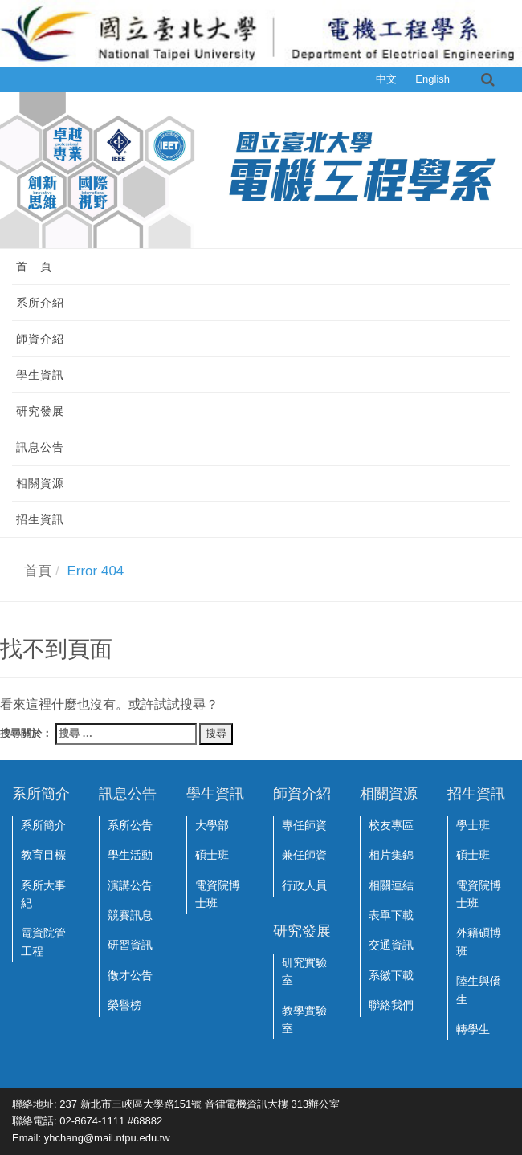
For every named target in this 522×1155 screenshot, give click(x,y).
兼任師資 (304, 854)
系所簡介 (43, 825)
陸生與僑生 (478, 989)
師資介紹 (40, 338)
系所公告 (130, 825)
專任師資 (304, 825)
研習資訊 (130, 944)
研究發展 (40, 411)
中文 (386, 79)
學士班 (473, 825)
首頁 (37, 571)
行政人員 (304, 885)
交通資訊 (391, 944)
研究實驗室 (304, 971)
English (432, 79)
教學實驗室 (304, 1019)
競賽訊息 (130, 915)
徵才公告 (130, 975)
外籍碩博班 (478, 941)
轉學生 (473, 1029)
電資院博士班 (217, 894)
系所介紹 (40, 302)
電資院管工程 (43, 941)
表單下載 (391, 915)
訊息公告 (40, 447)
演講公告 (130, 885)
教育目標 (43, 854)
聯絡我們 (391, 1004)
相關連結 (391, 885)
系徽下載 (391, 975)
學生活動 (130, 854)
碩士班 (212, 854)
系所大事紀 (43, 894)
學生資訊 (40, 374)
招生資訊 (40, 519)
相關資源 (40, 483)
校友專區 (391, 825)
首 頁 (34, 266)
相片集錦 (391, 854)
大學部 (212, 825)
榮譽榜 (124, 1004)
